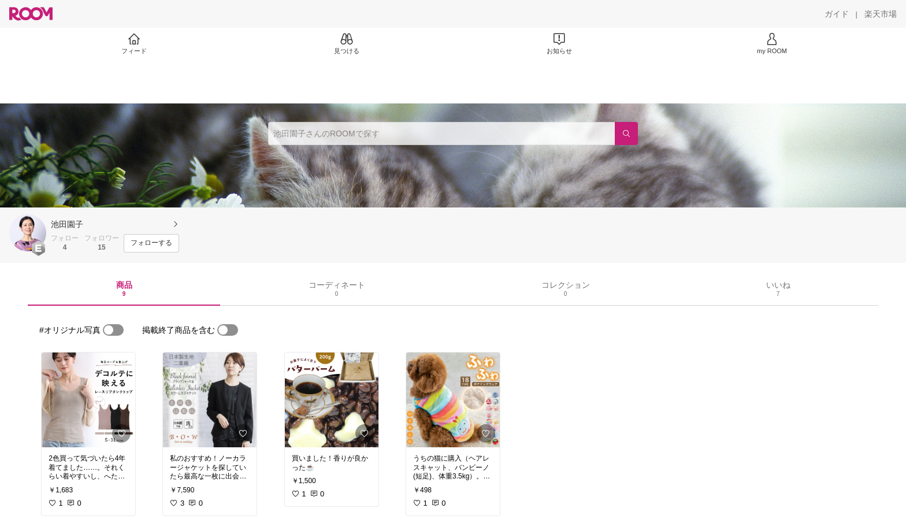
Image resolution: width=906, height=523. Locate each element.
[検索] (626, 133)
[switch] (113, 330)
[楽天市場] (880, 14)
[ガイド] (837, 14)
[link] (88, 400)
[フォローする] (151, 243)
